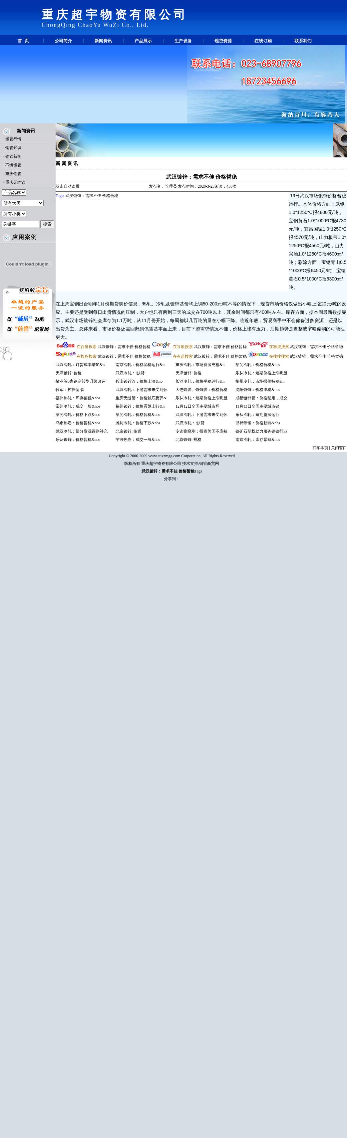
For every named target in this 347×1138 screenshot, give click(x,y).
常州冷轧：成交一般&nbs (78, 406)
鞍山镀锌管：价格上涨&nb (139, 381)
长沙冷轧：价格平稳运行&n (199, 381)
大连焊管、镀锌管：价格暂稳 (201, 389)
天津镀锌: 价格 (69, 373)
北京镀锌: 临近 (129, 431)
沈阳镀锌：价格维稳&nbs (257, 389)
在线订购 (263, 40)
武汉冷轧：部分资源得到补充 (82, 431)
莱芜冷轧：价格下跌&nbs (78, 414)
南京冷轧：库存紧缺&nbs (257, 439)
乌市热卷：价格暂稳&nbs (78, 423)
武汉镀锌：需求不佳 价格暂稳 (201, 177)
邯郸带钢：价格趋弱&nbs (257, 423)
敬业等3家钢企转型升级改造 (81, 381)
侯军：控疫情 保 (70, 389)
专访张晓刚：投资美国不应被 (201, 431)
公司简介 (63, 40)
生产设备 (183, 40)
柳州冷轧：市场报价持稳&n (259, 381)
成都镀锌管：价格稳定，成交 (261, 398)
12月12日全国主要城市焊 (197, 406)
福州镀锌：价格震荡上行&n (140, 406)
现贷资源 (223, 40)
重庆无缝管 (15, 182)
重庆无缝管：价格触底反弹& (141, 398)
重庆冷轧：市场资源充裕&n (199, 364)
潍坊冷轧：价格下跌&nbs (138, 423)
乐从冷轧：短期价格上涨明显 (201, 398)
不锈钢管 (13, 165)
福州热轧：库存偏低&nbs (78, 398)
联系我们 (303, 40)
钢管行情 (13, 139)
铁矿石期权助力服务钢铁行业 (261, 431)
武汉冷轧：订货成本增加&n (80, 364)
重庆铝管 (13, 173)
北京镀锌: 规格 (188, 439)
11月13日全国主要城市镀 (257, 406)
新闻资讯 (103, 40)
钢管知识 (13, 147)
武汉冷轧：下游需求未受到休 (142, 389)
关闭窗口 (339, 448)
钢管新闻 (13, 156)
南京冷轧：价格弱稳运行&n (140, 364)
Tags (198, 471)
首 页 (23, 40)
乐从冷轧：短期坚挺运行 (257, 414)
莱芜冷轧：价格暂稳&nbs (138, 414)
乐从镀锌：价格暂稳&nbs (78, 439)
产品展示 (143, 40)
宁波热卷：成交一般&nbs (138, 439)
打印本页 (320, 448)
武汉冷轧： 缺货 (130, 373)
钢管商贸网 (209, 463)
